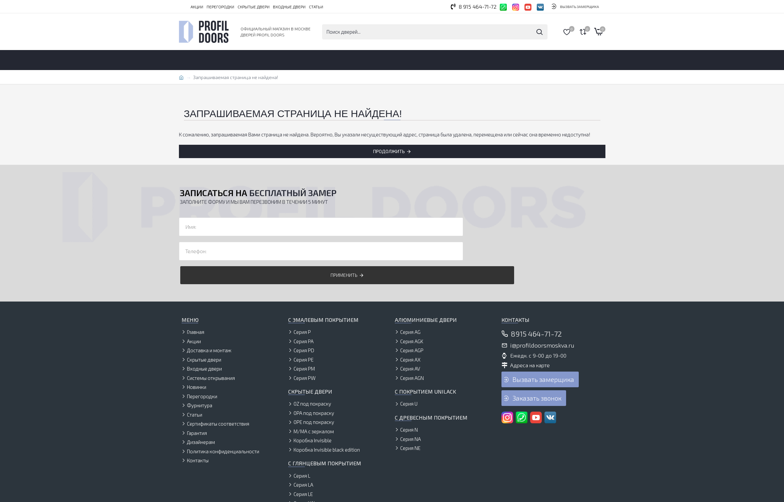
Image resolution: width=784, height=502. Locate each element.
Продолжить (389, 151)
